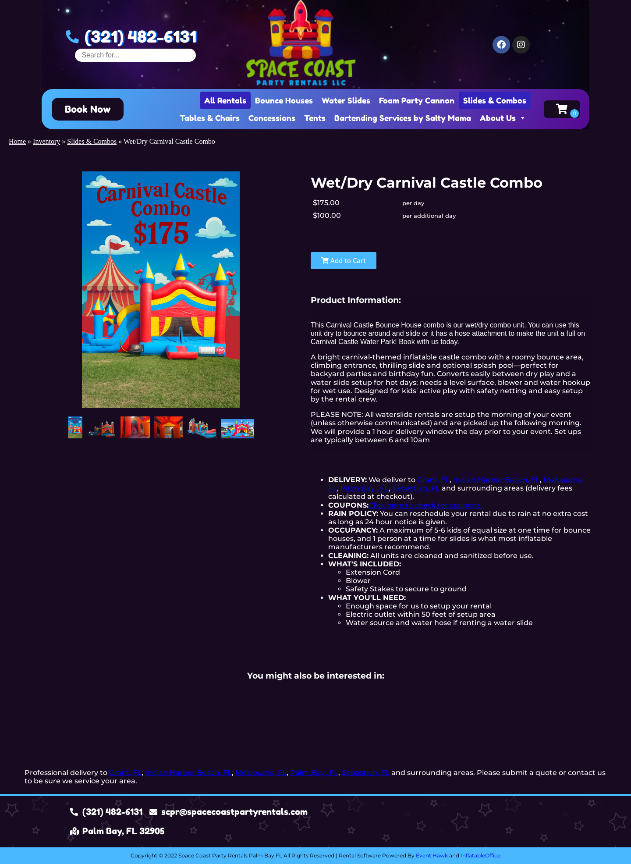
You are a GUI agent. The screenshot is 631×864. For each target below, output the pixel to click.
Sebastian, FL (416, 488)
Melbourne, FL (261, 772)
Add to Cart (343, 260)
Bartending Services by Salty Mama (402, 118)
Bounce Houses (284, 100)
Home (17, 141)
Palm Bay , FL (364, 488)
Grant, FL (433, 480)
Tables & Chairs (210, 118)
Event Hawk (432, 855)
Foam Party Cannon (416, 100)
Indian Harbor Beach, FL (496, 480)
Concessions (271, 118)
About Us (503, 118)
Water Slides (346, 100)
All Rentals (225, 100)
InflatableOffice (480, 855)
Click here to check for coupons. (425, 505)
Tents (315, 118)
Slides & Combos (494, 100)
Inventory (46, 141)
